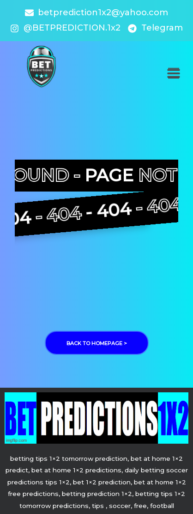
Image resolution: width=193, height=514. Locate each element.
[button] (173, 73)
